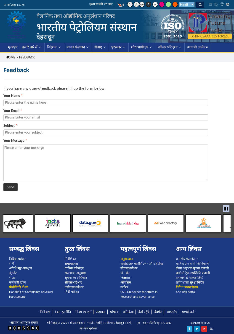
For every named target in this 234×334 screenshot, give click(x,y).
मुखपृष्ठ (12, 47)
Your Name (13, 95)
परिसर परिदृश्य (168, 47)
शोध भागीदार (140, 47)
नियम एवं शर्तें (83, 312)
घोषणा (114, 312)
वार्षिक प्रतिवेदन (74, 268)
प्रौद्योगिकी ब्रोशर (18, 287)
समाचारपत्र (71, 264)
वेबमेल (158, 312)
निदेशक (52, 47)
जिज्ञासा (125, 278)
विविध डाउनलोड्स (187, 287)
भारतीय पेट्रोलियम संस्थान (87, 27)
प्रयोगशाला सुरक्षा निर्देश (190, 282)
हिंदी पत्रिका (72, 292)
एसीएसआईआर (74, 287)
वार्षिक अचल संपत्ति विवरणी (193, 264)
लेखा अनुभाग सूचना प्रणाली (192, 268)
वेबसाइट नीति (63, 312)
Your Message (15, 140)
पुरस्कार (116, 47)
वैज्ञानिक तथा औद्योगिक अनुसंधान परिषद (76, 16)
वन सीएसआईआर (186, 259)
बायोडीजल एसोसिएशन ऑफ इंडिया (141, 264)
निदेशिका (70, 259)
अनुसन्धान (126, 259)
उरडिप (124, 287)
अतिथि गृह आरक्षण (20, 268)
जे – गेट (125, 273)
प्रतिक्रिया (128, 312)
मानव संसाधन (75, 47)
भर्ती (11, 264)
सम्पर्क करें (188, 312)
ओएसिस (125, 282)
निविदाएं (45, 312)
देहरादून (46, 37)
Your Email (12, 110)
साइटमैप (172, 312)
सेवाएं (98, 47)
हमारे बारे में (29, 47)
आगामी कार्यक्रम (197, 47)
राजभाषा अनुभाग (75, 273)
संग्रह (12, 278)
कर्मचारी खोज (17, 282)
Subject (10, 125)
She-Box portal (185, 292)
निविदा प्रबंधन (17, 259)
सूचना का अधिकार (76, 278)
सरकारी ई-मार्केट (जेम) (189, 278)
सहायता (101, 312)
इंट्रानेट (13, 273)
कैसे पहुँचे (143, 312)
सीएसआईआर (73, 282)
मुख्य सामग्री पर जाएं (101, 4)
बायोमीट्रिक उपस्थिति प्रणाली (193, 273)
